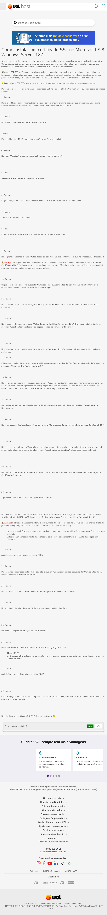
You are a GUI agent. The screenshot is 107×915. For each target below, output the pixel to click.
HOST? (70, 105)
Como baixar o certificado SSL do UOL (50, 105)
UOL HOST (72, 871)
